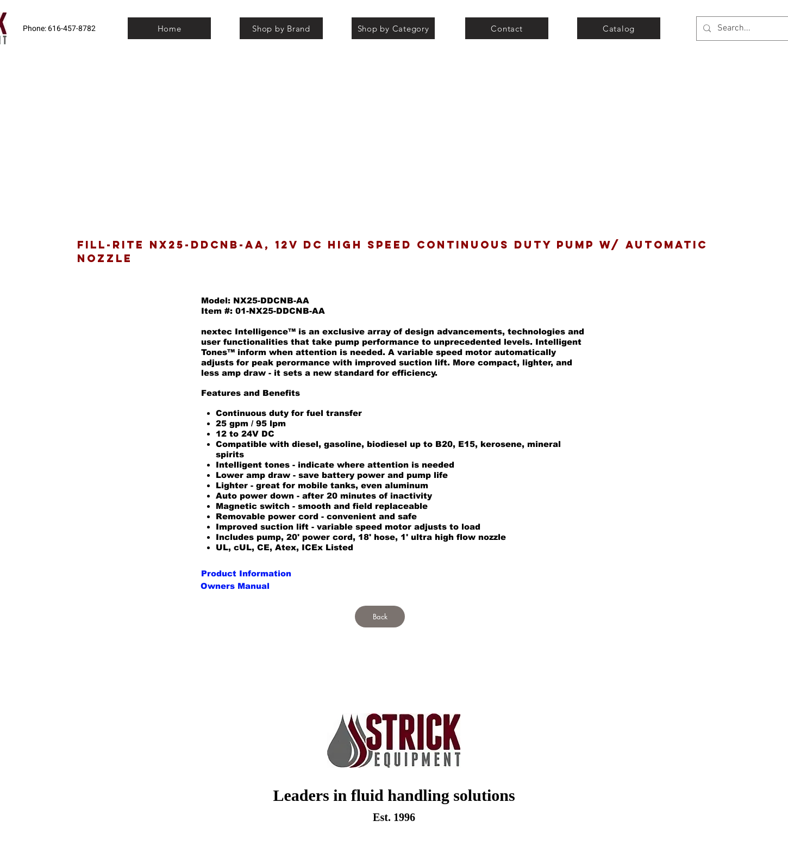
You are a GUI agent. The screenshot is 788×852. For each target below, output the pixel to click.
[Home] (169, 28)
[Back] (380, 616)
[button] (234, 585)
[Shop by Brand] (281, 28)
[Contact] (506, 28)
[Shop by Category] (393, 28)
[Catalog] (618, 28)
